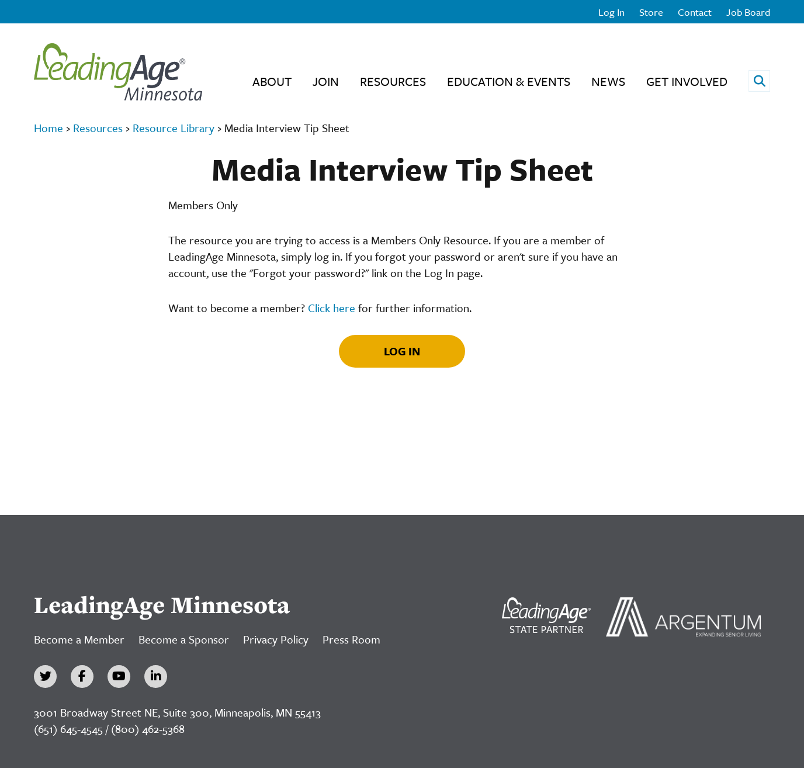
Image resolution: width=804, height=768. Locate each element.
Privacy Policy (276, 639)
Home (48, 128)
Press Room (351, 639)
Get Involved (686, 81)
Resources (393, 81)
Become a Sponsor (183, 639)
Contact (695, 12)
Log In (611, 12)
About (272, 81)
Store (651, 12)
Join (326, 81)
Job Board (748, 12)
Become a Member (79, 639)
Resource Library (173, 128)
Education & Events (508, 81)
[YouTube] (119, 676)
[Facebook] (82, 676)
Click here (331, 308)
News (608, 81)
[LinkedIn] (155, 676)
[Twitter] (45, 676)
